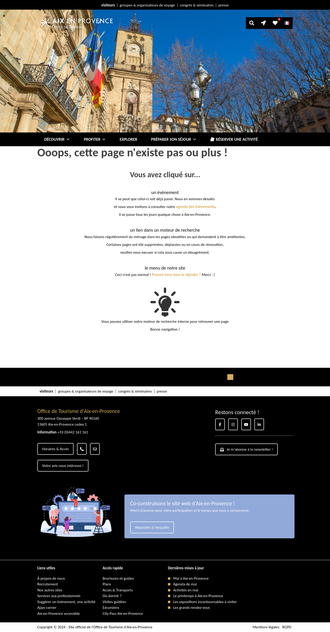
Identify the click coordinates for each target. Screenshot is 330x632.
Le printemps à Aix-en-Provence (198, 595)
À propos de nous (51, 578)
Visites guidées (114, 601)
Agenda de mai (185, 584)
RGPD (286, 627)
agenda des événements (195, 206)
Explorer (128, 139)
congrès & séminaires (197, 5)
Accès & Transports (118, 590)
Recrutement (47, 584)
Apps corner (46, 607)
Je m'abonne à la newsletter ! (246, 449)
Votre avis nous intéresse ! (63, 465)
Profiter (95, 139)
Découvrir (57, 139)
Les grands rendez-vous (191, 607)
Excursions (111, 607)
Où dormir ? (112, 595)
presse (223, 5)
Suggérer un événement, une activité (66, 601)
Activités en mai (185, 590)
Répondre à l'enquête (152, 527)
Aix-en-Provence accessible (58, 613)
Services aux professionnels (58, 595)
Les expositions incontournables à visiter (205, 601)
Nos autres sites (49, 590)
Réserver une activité (237, 139)
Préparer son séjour (174, 139)
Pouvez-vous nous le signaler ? (176, 274)
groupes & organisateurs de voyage (147, 5)
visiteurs (108, 5)
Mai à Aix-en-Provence (191, 578)
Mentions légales (266, 627)
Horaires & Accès (55, 449)
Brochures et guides (118, 578)
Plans (107, 584)
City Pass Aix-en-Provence (123, 613)
